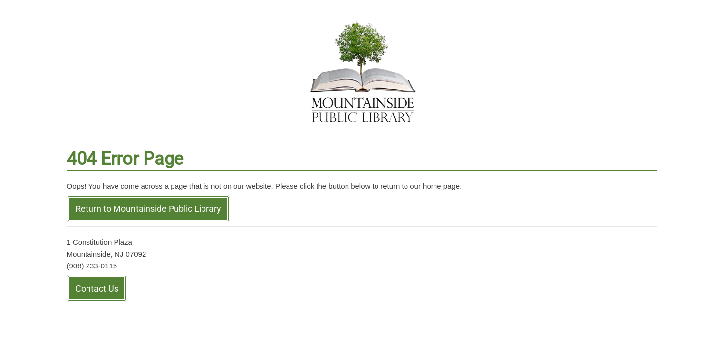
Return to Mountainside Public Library (148, 209)
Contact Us (96, 288)
